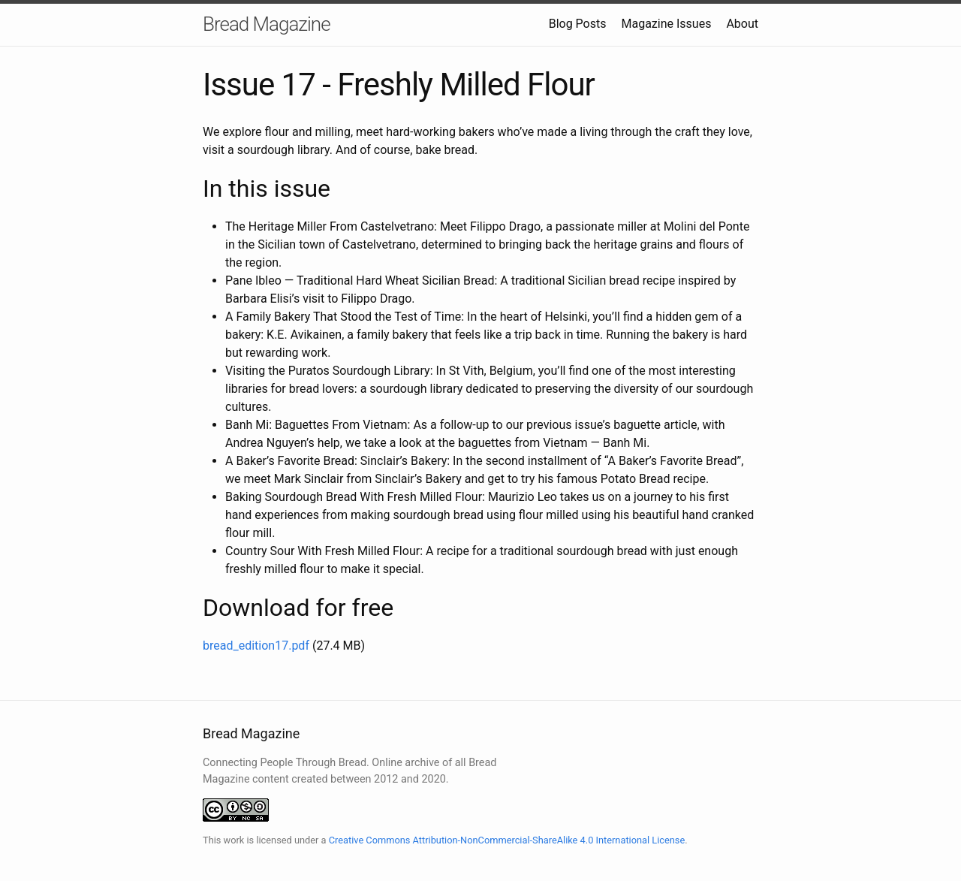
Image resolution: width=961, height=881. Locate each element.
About (742, 24)
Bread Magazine (266, 24)
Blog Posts (578, 24)
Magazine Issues (666, 24)
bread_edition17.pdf (256, 645)
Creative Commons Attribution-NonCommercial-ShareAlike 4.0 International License (507, 840)
